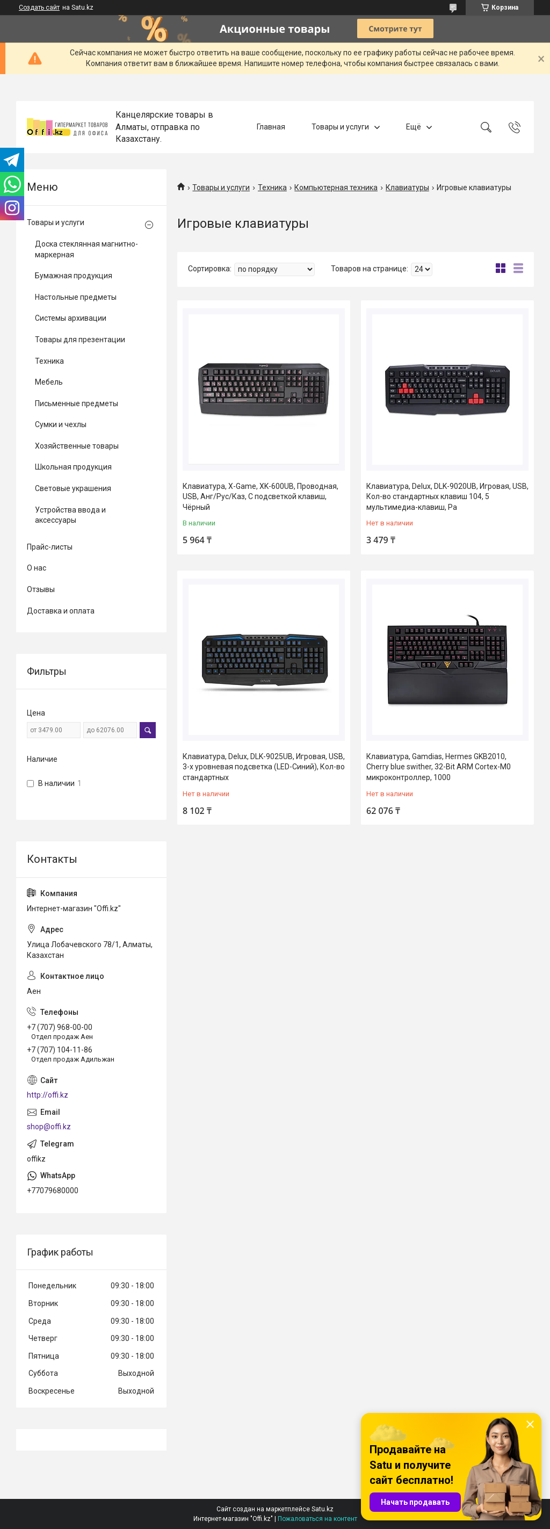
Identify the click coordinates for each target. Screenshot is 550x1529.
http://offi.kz (47, 1095)
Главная (271, 126)
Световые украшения (73, 488)
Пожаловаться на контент (317, 1519)
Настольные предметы (76, 297)
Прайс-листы (50, 547)
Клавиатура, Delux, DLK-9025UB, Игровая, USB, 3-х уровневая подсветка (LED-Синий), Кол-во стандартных (264, 767)
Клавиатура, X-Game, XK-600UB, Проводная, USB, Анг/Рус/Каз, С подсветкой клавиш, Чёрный (260, 496)
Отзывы (41, 589)
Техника (272, 187)
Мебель (49, 382)
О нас (36, 568)
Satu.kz (323, 1509)
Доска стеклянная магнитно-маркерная (86, 249)
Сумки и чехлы (60, 424)
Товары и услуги (340, 126)
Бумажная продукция (73, 275)
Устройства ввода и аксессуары (70, 515)
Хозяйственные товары (77, 446)
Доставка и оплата (61, 611)
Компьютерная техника (336, 187)
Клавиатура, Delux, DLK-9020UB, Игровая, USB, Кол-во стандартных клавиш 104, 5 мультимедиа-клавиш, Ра (447, 496)
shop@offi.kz (49, 1126)
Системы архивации (70, 318)
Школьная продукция (73, 467)
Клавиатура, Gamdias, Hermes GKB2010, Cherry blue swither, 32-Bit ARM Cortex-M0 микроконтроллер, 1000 (438, 767)
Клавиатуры (407, 187)
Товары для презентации (80, 339)
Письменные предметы (76, 403)
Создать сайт (39, 7)
